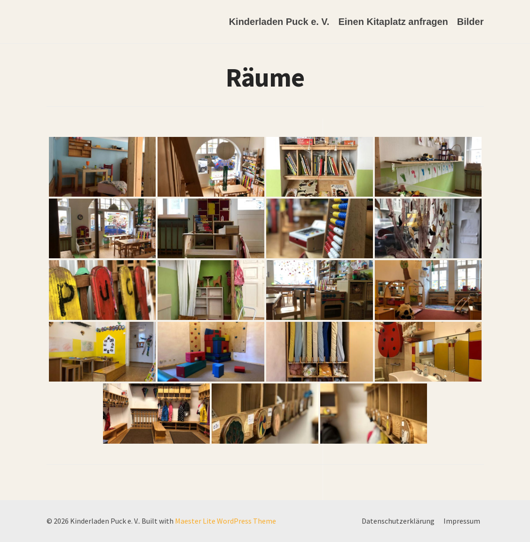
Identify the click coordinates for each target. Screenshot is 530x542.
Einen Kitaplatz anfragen (393, 21)
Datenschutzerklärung (398, 521)
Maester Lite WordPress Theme (225, 521)
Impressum (461, 521)
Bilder (470, 21)
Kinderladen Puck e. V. (279, 21)
